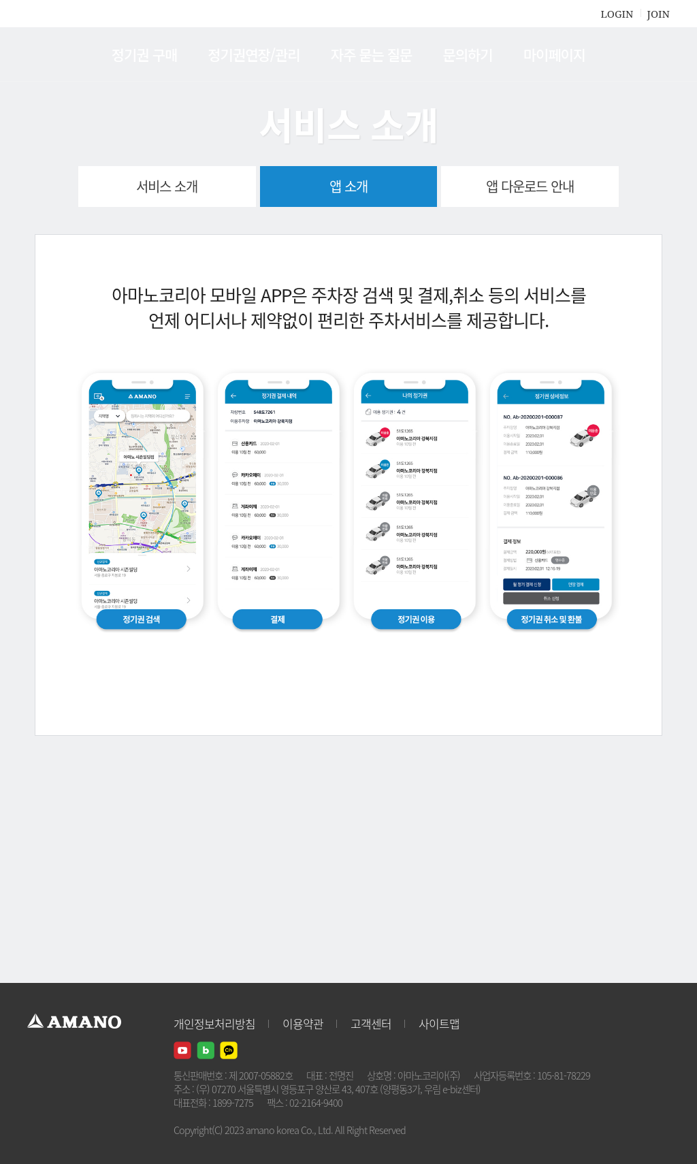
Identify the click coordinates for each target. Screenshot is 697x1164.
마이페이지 (554, 54)
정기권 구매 (144, 54)
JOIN (658, 13)
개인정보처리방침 (214, 1023)
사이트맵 (439, 1023)
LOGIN (616, 13)
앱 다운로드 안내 (530, 186)
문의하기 (467, 54)
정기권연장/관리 (253, 54)
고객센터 (371, 1023)
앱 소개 (348, 186)
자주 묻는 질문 (371, 54)
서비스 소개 (166, 186)
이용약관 (302, 1023)
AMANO (80, 54)
